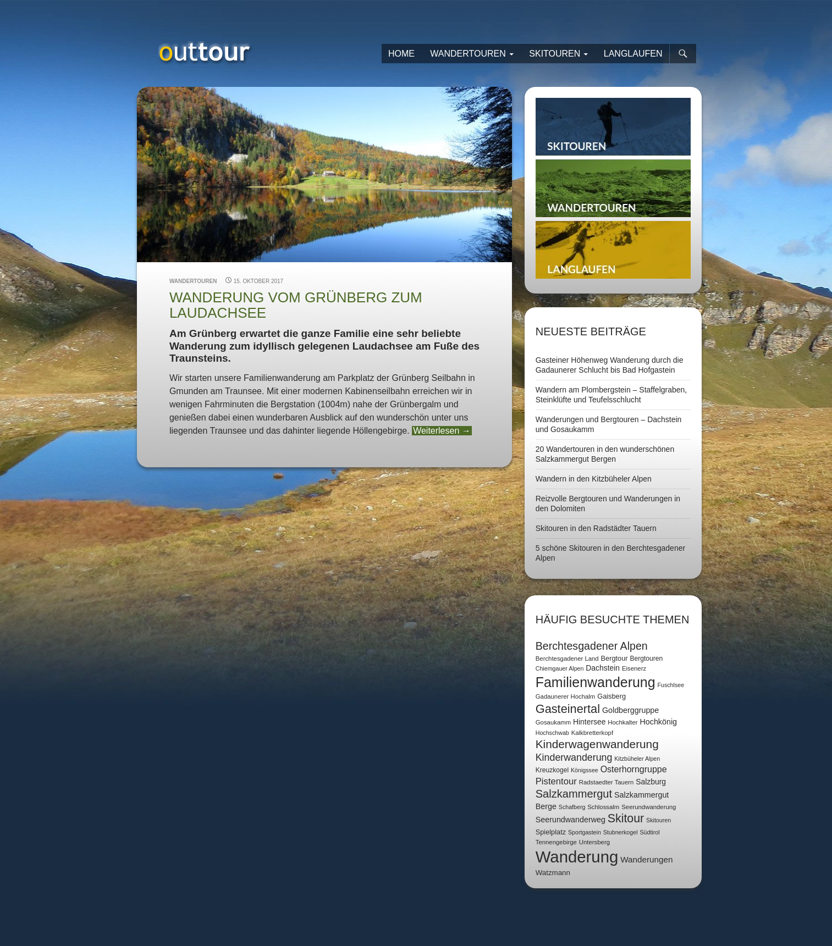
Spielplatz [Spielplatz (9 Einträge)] (551, 832)
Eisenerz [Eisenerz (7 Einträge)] (634, 668)
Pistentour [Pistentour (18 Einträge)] (556, 781)
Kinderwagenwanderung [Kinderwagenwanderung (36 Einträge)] (597, 744)
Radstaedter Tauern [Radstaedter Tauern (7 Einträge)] (606, 782)
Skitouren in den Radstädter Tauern (596, 528)
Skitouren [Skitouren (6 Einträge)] (658, 820)
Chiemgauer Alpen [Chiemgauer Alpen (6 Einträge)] (560, 668)
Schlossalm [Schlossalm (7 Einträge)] (603, 807)
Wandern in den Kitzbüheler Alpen (594, 478)
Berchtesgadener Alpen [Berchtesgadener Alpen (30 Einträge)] (592, 646)
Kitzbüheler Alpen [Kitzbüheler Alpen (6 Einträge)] (637, 758)
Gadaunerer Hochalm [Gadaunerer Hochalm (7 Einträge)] (566, 696)
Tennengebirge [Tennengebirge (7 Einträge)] (556, 842)
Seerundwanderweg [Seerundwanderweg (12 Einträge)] (570, 819)
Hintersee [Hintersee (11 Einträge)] (589, 721)
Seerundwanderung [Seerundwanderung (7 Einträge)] (648, 807)
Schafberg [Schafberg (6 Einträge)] (572, 807)
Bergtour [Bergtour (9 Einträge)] (614, 658)
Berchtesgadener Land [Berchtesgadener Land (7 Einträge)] (567, 658)
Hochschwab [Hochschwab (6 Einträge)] (552, 732)
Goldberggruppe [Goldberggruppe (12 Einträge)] (630, 710)
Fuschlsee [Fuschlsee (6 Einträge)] (671, 685)
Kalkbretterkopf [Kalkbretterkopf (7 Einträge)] (592, 732)
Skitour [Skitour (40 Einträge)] (626, 818)
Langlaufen (633, 53)
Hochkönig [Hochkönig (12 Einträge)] (658, 721)
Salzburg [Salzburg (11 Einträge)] (651, 781)
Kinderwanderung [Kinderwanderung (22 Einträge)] (574, 757)
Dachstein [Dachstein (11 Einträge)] (603, 667)
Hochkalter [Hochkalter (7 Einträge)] (622, 722)
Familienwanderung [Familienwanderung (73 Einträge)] (595, 682)
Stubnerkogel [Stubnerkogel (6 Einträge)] (620, 832)
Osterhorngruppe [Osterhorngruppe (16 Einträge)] (633, 769)
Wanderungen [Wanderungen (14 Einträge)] (646, 859)
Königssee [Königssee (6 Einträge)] (584, 770)
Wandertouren (468, 53)
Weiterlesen (442, 430)
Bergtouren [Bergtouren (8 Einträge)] (646, 658)
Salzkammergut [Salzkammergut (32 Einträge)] (574, 794)
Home (401, 53)
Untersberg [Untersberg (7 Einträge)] (594, 842)
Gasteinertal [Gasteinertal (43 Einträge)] (568, 709)
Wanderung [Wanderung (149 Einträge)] (577, 857)
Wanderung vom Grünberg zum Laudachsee (295, 305)
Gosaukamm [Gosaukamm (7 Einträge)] (553, 722)
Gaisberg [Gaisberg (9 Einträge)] (611, 696)
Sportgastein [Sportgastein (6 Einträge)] (584, 832)
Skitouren (554, 53)
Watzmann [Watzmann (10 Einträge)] (553, 872)
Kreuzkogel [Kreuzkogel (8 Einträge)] (552, 770)
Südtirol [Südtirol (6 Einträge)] (649, 832)
